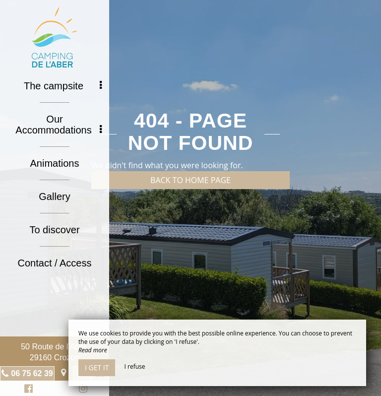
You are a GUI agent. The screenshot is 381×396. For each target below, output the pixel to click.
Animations (54, 163)
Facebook (27, 390)
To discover (54, 229)
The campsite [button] (63, 85)
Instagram (81, 390)
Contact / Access (55, 263)
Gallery (54, 196)
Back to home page (190, 180)
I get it (97, 367)
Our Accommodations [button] (58, 124)
